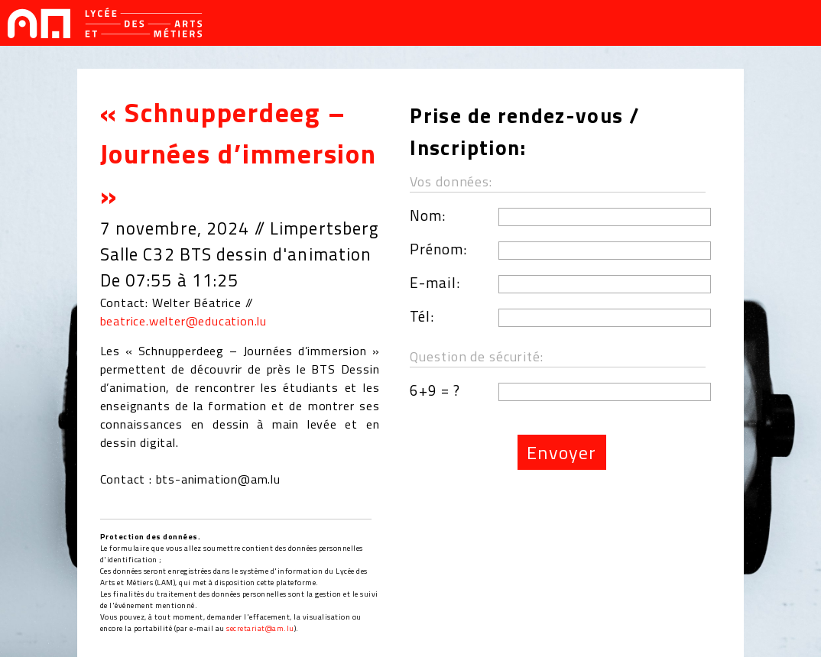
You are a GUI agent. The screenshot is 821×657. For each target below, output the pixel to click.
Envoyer (561, 452)
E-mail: (435, 282)
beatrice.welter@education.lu (183, 321)
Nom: (428, 215)
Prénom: (438, 249)
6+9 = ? (435, 390)
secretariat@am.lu (260, 628)
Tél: (422, 316)
